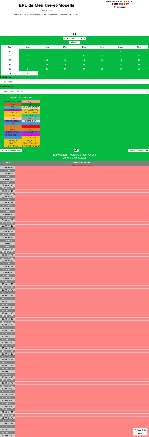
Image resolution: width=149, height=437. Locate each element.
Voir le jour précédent (11, 150)
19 (65, 64)
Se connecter (120, 7)
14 (102, 60)
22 (120, 64)
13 (84, 60)
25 (47, 69)
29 (10, 64)
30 (10, 69)
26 (10, 51)
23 (139, 64)
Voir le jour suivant (138, 150)
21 (102, 64)
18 (47, 64)
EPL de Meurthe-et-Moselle (46, 5)
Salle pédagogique (82, 162)
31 (10, 73)
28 (10, 60)
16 (139, 60)
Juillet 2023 (74, 39)
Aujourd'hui (74, 42)
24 (28, 69)
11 (47, 60)
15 (120, 60)
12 (65, 60)
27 (10, 56)
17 (28, 64)
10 (28, 60)
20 (84, 64)
